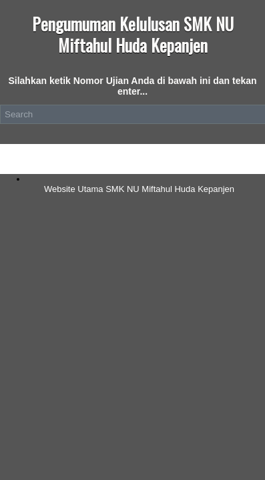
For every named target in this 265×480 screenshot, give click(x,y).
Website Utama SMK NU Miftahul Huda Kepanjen (139, 189)
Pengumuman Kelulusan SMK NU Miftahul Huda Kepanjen (133, 34)
